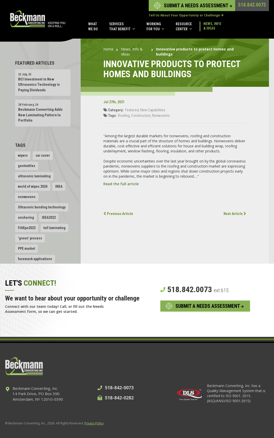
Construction (140, 115)
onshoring (26, 217)
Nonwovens (161, 115)
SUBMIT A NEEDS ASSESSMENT (198, 6)
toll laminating (54, 228)
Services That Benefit (122, 27)
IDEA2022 (49, 217)
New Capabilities (152, 110)
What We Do (93, 26)
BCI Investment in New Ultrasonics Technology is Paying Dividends (39, 84)
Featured (132, 110)
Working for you (155, 27)
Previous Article (118, 214)
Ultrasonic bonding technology (42, 207)
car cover (43, 155)
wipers (23, 155)
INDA (59, 186)
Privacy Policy (94, 423)
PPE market (26, 249)
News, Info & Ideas (212, 26)
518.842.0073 (252, 5)
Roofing (124, 115)
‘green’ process (30, 238)
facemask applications (35, 259)
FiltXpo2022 (27, 228)
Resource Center (184, 27)
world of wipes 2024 (32, 186)
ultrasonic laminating (34, 176)
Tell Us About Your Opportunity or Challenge (186, 15)
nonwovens (27, 197)
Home (108, 49)
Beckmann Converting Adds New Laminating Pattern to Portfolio (40, 115)
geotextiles (26, 166)
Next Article (235, 214)
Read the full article (121, 183)
